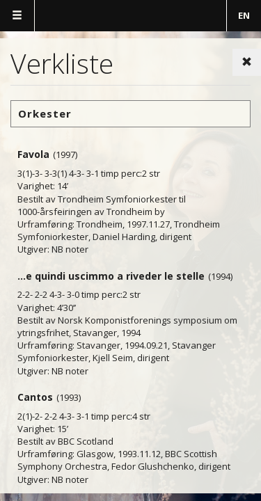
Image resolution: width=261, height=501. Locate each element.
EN (244, 15)
